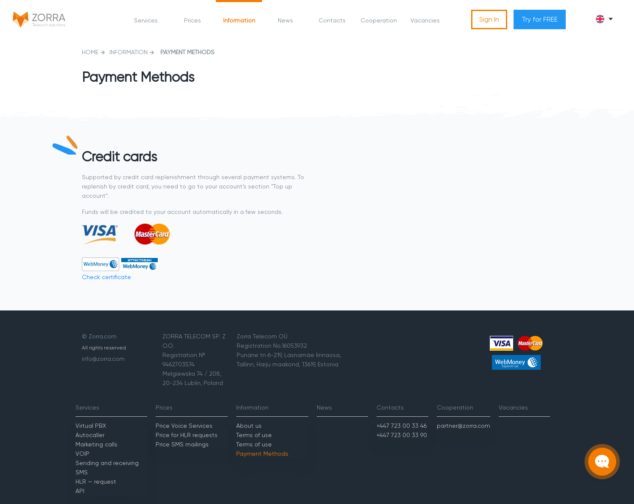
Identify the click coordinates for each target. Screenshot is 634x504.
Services (146, 20)
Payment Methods (262, 453)
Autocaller (89, 435)
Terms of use (254, 435)
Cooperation (378, 20)
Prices (192, 20)
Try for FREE (540, 19)
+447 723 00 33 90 (402, 435)
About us (249, 425)
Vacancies (425, 20)
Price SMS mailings (182, 444)
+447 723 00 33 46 (402, 425)
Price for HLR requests (187, 435)
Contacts (332, 20)
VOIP (82, 453)
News (285, 20)
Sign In (489, 19)
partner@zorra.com (463, 425)
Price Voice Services (184, 425)
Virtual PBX (90, 425)
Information (239, 20)
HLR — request (95, 481)
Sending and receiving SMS (107, 468)
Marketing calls (96, 444)
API (79, 490)
